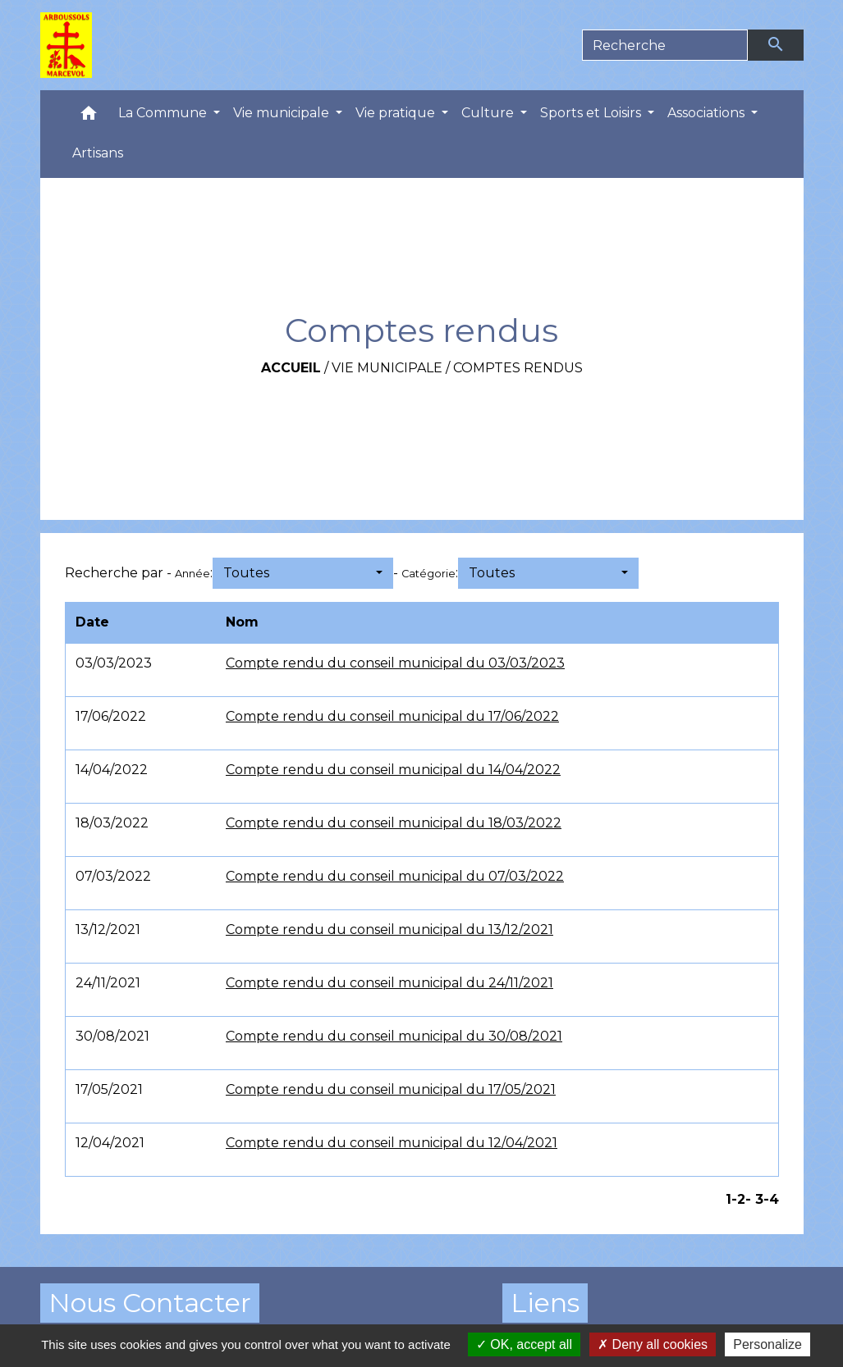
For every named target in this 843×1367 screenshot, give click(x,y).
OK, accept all (524, 1344)
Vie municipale (387, 368)
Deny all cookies (653, 1344)
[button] (89, 117)
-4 (771, 1199)
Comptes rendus (518, 368)
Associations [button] (707, 113)
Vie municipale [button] (282, 113)
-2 (738, 1199)
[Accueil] (66, 45)
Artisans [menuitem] (97, 153)
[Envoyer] (776, 45)
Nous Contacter (149, 1303)
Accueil (291, 368)
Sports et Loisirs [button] (592, 113)
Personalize (767, 1344)
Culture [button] (489, 113)
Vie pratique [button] (396, 113)
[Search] (665, 45)
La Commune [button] (164, 113)
